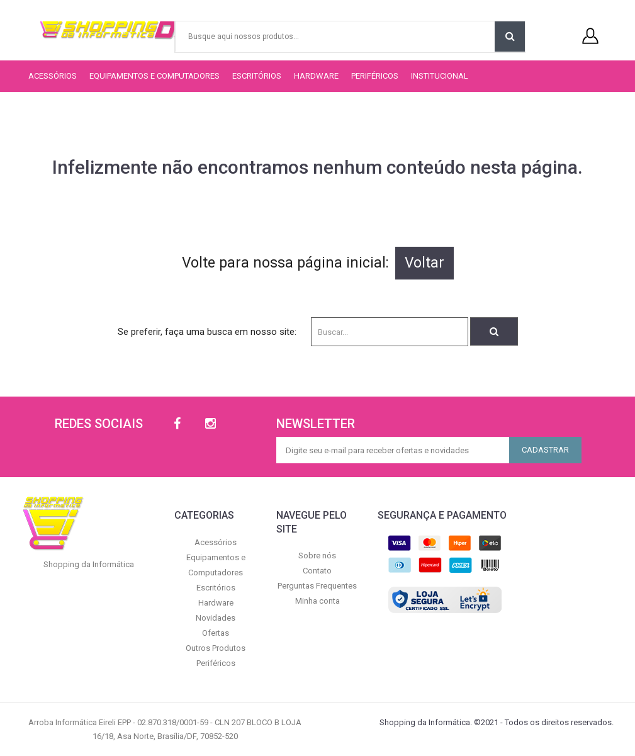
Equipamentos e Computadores (154, 76)
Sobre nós (317, 555)
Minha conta (317, 601)
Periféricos (374, 76)
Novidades (215, 618)
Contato (317, 570)
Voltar (424, 262)
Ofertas (215, 633)
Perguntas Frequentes (317, 585)
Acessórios (52, 76)
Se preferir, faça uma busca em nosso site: (207, 331)
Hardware (316, 76)
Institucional (439, 76)
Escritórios (256, 76)
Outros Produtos (215, 648)
